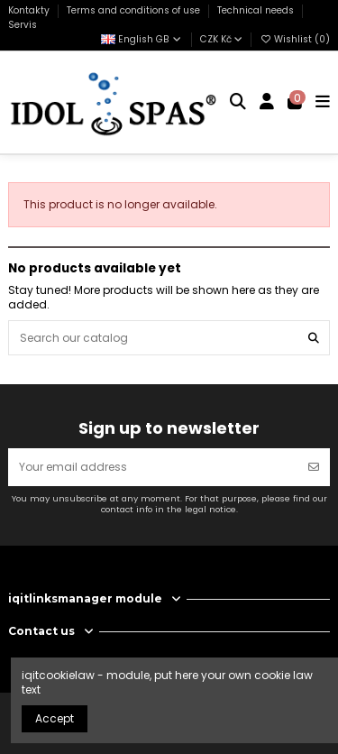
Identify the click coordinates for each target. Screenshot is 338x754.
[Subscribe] (313, 467)
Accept (54, 718)
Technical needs (257, 10)
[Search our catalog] (313, 337)
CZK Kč (221, 39)
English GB (142, 39)
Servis (22, 25)
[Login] (267, 102)
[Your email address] (153, 467)
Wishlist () (295, 39)
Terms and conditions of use (135, 10)
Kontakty (30, 10)
